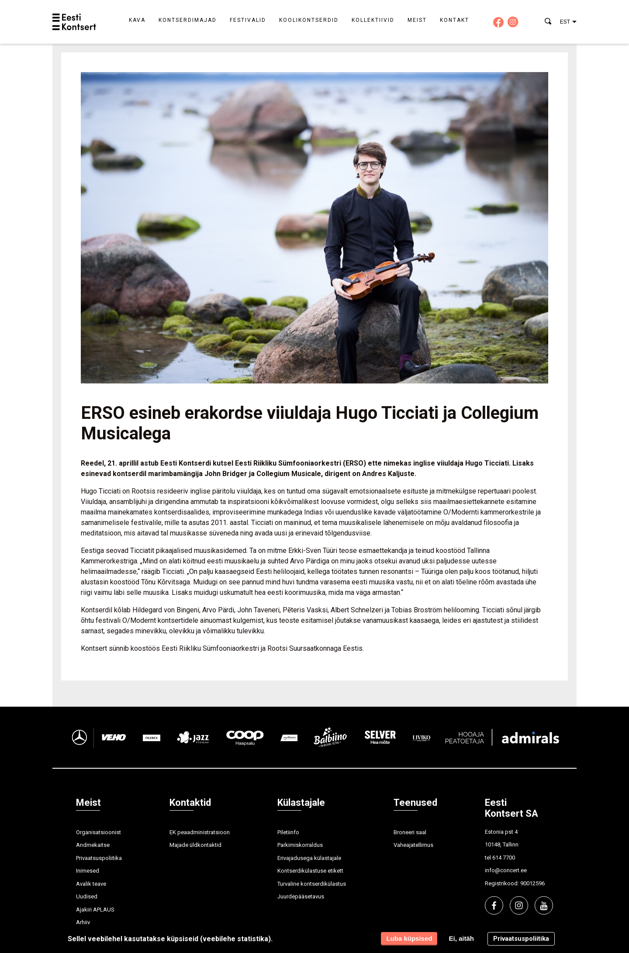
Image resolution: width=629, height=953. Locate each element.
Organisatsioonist (98, 832)
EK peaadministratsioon (199, 832)
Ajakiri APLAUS (95, 909)
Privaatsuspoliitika (99, 858)
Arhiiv (83, 922)
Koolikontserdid (309, 20)
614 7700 (503, 857)
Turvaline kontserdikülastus (311, 883)
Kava (137, 20)
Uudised (86, 896)
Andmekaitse (93, 845)
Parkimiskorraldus (300, 845)
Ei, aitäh (461, 938)
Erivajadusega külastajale (309, 858)
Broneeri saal (410, 832)
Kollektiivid (373, 20)
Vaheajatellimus (413, 845)
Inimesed (87, 870)
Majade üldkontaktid (195, 845)
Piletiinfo (288, 832)
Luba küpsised (409, 938)
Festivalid (248, 20)
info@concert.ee (506, 870)
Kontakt (454, 20)
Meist (417, 20)
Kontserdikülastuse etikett (310, 870)
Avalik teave (91, 883)
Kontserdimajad (188, 20)
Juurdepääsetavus (300, 896)
